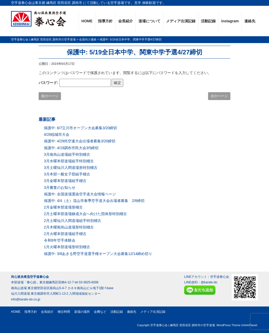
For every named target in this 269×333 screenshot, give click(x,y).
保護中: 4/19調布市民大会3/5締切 (71, 148)
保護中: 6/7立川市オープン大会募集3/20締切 (80, 128)
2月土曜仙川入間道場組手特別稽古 (72, 220)
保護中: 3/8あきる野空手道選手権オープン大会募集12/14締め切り (98, 254)
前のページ (49, 96)
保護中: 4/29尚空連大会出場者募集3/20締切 (79, 141)
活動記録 (208, 21)
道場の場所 (82, 312)
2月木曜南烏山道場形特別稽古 (69, 227)
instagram (230, 21)
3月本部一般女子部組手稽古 (67, 174)
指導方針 (105, 21)
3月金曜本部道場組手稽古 (65, 181)
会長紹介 (125, 21)
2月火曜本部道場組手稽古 (65, 234)
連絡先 (249, 21)
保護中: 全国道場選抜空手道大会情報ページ (80, 194)
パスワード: (75, 83)
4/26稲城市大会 (56, 134)
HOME (86, 21)
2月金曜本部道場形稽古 (63, 207)
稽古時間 (64, 312)
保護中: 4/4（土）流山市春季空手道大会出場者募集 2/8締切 (94, 201)
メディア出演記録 (180, 21)
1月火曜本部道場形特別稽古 (67, 247)
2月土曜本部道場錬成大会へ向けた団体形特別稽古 (85, 214)
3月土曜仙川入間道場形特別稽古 (70, 167)
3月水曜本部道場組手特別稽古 (69, 161)
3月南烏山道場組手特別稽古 (67, 154)
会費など (100, 312)
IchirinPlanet (249, 325)
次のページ (219, 96)
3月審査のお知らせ (59, 187)
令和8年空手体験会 (59, 240)
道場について (149, 21)
